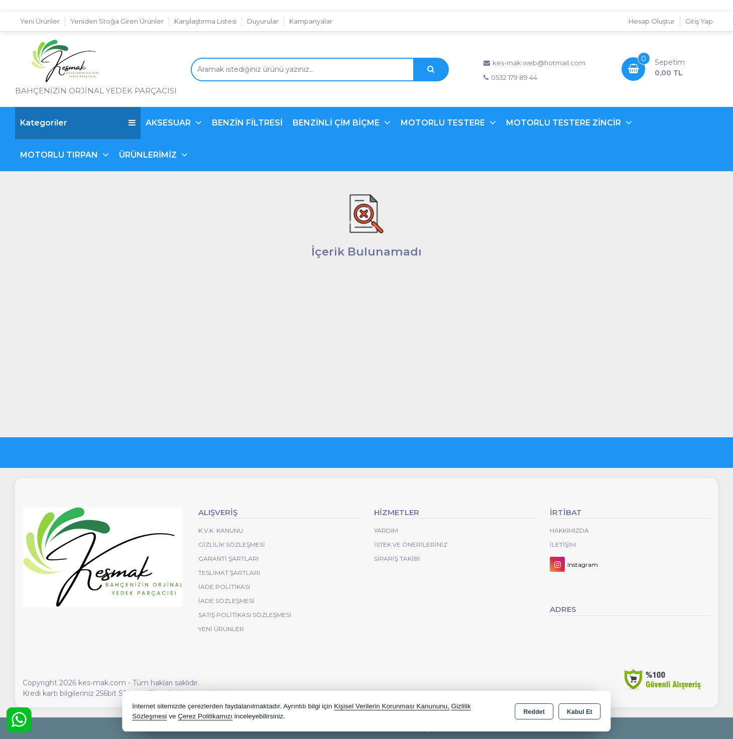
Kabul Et (579, 711)
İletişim (563, 544)
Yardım (386, 530)
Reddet (534, 711)
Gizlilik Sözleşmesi (231, 544)
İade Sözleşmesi (226, 600)
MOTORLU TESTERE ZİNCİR (564, 123)
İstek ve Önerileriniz (410, 544)
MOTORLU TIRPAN (60, 155)
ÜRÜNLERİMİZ (149, 155)
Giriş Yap (699, 21)
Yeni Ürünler (221, 629)
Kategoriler (78, 123)
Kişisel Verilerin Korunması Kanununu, (391, 706)
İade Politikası (224, 586)
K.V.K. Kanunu (220, 530)
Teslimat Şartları (229, 572)
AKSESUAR (169, 123)
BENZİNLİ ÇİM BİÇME (337, 123)
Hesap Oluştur (652, 21)
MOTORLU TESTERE (444, 123)
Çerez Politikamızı (205, 716)
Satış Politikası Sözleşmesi (245, 615)
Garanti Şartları (228, 558)
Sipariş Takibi (397, 558)
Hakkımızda (569, 530)
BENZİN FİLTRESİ (247, 123)
